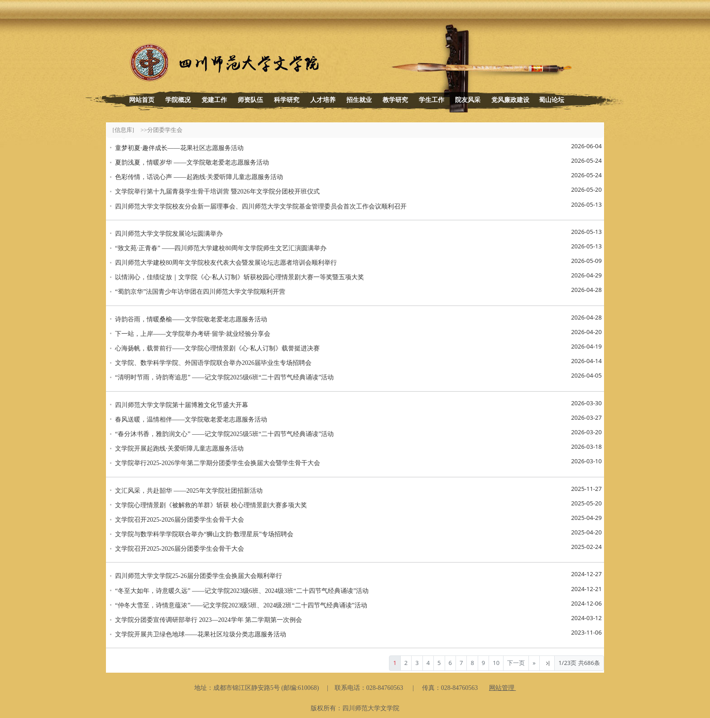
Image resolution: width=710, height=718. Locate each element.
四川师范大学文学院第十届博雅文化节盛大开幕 (181, 405)
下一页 (516, 663)
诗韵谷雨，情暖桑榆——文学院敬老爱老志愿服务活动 (191, 319)
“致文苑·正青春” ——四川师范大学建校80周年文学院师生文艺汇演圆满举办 (220, 248)
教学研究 (395, 100)
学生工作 (431, 100)
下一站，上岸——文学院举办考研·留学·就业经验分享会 (192, 333)
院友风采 (467, 100)
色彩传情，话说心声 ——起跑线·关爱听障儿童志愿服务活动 (199, 177)
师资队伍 (250, 100)
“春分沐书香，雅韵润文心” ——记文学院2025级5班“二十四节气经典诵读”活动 (224, 434)
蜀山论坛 (551, 100)
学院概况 (178, 100)
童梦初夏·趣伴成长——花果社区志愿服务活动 (179, 148)
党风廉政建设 (510, 100)
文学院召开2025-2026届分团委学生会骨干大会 (179, 519)
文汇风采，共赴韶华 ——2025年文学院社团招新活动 (189, 490)
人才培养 (323, 100)
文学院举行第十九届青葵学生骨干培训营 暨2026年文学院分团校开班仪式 (217, 191)
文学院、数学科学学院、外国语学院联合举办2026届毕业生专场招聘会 (213, 362)
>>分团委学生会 (161, 129)
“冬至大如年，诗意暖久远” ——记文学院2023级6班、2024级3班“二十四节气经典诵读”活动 (242, 590)
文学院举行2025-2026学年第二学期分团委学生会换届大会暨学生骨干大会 (217, 463)
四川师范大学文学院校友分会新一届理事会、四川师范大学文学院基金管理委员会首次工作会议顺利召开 (261, 206)
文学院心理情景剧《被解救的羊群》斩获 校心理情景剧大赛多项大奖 (211, 505)
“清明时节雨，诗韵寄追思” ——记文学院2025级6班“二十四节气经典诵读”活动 (224, 377)
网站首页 (141, 100)
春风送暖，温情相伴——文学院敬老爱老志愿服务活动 (191, 419)
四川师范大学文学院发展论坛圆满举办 (169, 233)
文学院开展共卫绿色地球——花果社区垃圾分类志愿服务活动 (200, 634)
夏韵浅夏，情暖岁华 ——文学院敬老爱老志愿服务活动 (192, 162)
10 (496, 663)
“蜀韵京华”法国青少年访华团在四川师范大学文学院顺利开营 (200, 291)
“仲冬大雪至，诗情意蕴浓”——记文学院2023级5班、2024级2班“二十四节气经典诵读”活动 (241, 605)
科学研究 (286, 100)
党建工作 (214, 100)
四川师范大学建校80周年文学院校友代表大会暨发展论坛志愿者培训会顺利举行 (226, 262)
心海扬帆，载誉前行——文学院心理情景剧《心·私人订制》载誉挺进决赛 (217, 348)
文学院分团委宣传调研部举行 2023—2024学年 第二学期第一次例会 (208, 619)
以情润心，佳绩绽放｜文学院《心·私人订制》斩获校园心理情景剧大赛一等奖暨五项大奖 (239, 277)
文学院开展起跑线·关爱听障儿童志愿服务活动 (179, 448)
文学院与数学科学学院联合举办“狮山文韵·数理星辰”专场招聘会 (204, 534)
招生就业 (359, 100)
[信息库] (123, 129)
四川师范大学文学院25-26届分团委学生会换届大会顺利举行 (198, 575)
